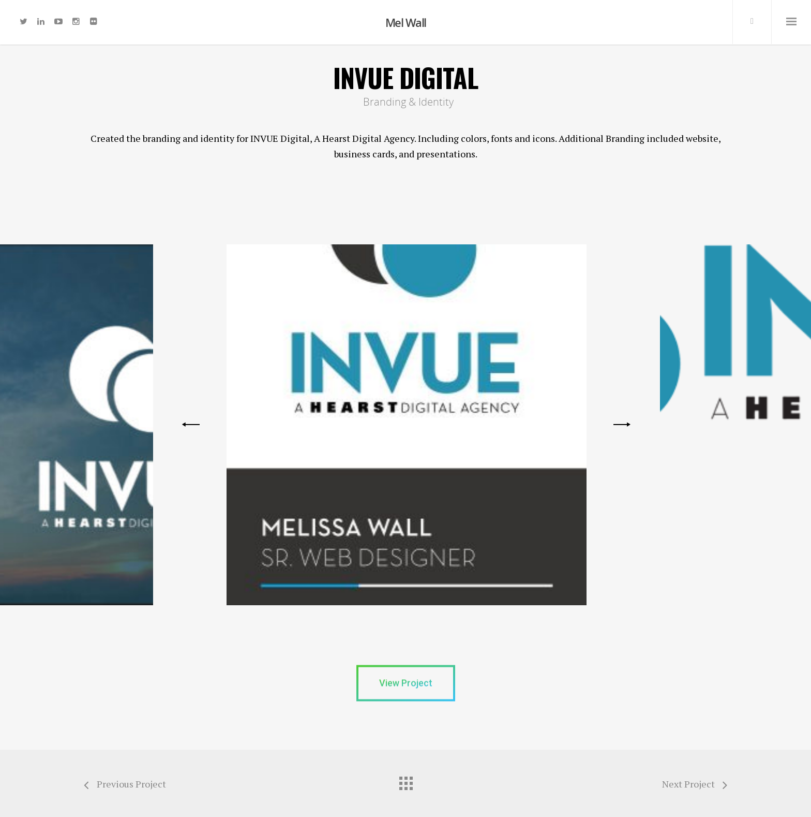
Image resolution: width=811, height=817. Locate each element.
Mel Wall (405, 22)
